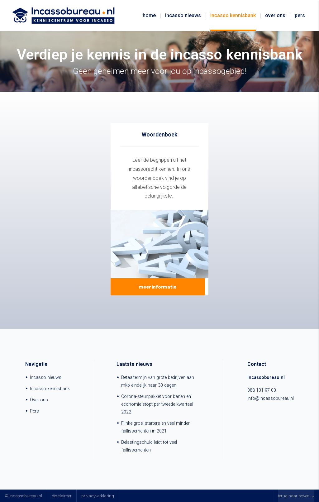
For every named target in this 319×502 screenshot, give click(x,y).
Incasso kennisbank (233, 15)
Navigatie (36, 364)
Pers (300, 15)
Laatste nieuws (134, 364)
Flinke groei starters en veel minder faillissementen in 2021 (155, 427)
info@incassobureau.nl (270, 398)
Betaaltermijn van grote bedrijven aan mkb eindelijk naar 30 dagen (157, 381)
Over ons (275, 15)
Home (149, 15)
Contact (256, 364)
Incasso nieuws (183, 15)
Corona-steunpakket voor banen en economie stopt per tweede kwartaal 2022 (157, 404)
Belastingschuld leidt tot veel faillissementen (149, 446)
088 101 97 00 (261, 390)
